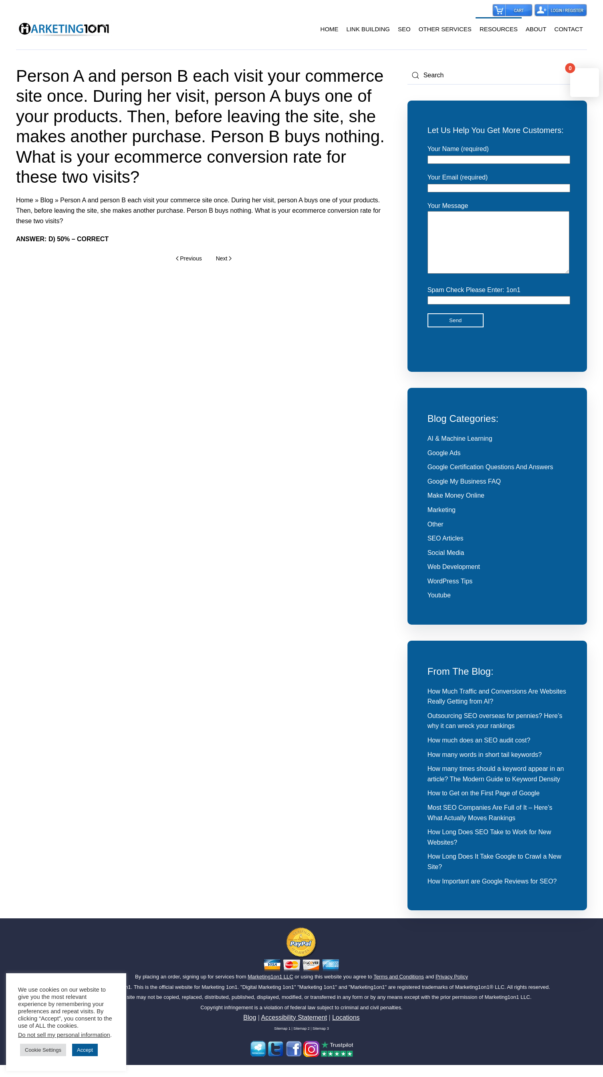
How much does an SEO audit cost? (479, 752)
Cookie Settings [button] (43, 1050)
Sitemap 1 (282, 1041)
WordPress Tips (450, 593)
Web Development (454, 578)
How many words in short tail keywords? (485, 766)
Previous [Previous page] (189, 258)
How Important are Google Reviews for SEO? (492, 893)
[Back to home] (64, 29)
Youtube (439, 607)
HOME (330, 29)
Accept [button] (85, 1050)
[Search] (497, 75)
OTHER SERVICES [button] (445, 29)
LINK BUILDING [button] (368, 29)
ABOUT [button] (536, 29)
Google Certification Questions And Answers (490, 479)
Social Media (446, 564)
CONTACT (569, 29)
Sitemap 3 (321, 1041)
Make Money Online (456, 507)
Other (436, 536)
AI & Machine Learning (460, 450)
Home (24, 200)
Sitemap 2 (301, 1041)
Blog (46, 200)
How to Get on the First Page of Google (484, 805)
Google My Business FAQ (464, 493)
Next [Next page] (224, 258)
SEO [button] (404, 29)
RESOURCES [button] (499, 29)
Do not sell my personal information (64, 1035)
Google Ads (444, 465)
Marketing (442, 521)
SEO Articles (446, 550)
